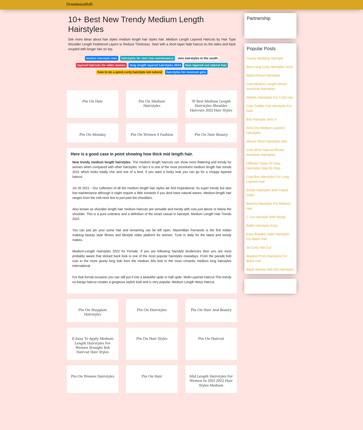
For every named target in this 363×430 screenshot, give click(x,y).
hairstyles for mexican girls (186, 72)
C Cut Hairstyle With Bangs (266, 217)
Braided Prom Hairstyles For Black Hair (266, 258)
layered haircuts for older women (101, 65)
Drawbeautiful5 (79, 4)
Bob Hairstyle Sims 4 (261, 119)
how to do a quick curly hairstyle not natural (129, 72)
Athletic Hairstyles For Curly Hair (269, 97)
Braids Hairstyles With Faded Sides (267, 192)
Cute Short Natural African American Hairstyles (265, 152)
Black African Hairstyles (263, 75)
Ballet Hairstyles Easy (262, 225)
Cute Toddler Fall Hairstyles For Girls (269, 108)
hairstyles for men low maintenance (147, 58)
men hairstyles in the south (198, 58)
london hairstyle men (101, 58)
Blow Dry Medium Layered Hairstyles (265, 130)
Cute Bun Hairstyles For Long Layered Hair (267, 179)
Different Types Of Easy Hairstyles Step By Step (263, 165)
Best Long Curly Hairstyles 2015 (269, 67)
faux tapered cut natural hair (206, 65)
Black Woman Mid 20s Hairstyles (270, 269)
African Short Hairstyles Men (266, 141)
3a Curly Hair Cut (258, 247)
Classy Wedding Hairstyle (264, 58)
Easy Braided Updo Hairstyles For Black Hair (267, 236)
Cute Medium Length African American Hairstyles (266, 86)
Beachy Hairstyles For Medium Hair (268, 206)
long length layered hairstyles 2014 (155, 65)
